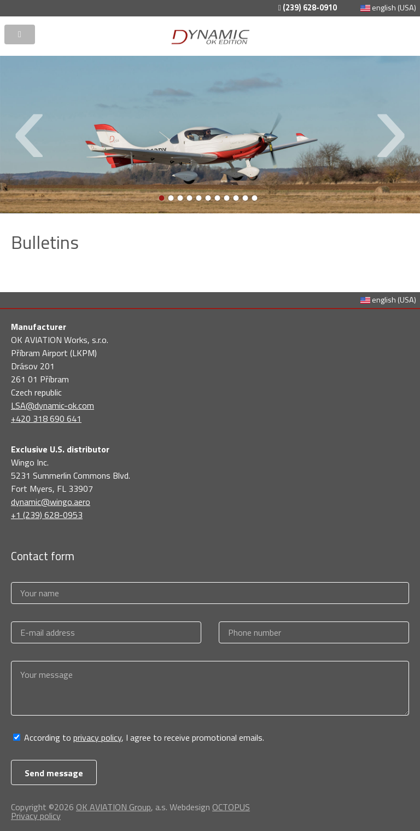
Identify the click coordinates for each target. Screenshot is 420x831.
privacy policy (97, 737)
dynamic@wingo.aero (50, 501)
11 (255, 198)
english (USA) (388, 8)
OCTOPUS (231, 806)
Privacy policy (36, 815)
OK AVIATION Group (113, 806)
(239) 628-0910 (307, 8)
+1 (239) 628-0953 (47, 514)
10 (245, 198)
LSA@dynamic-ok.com (52, 405)
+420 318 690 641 (46, 418)
